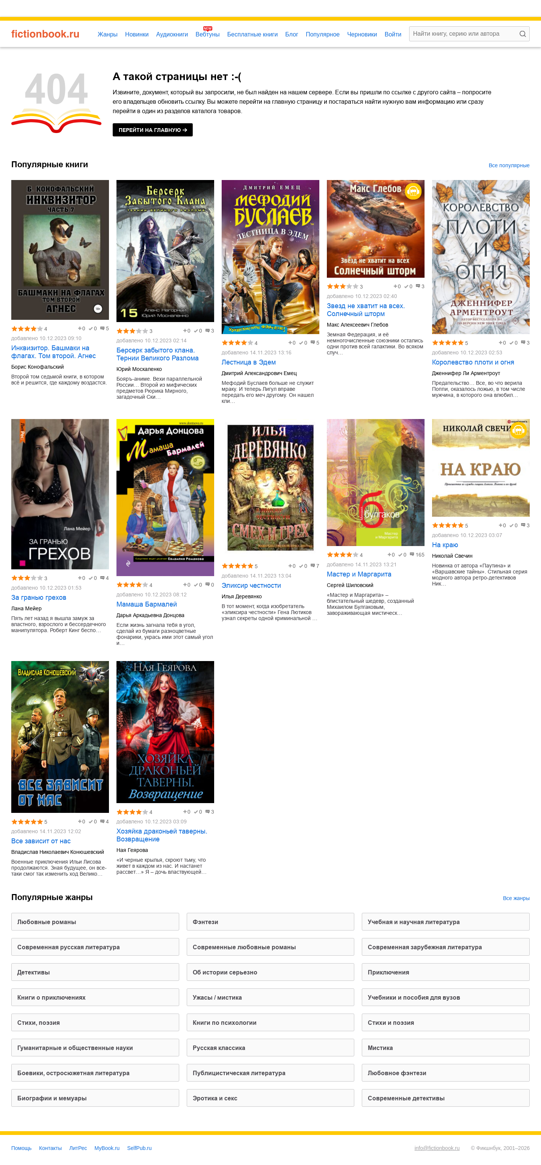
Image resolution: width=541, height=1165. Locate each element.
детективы (33, 972)
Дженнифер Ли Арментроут (466, 373)
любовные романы (46, 922)
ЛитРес (78, 1148)
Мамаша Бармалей (146, 604)
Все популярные (509, 165)
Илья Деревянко (242, 596)
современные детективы (406, 1098)
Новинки (137, 34)
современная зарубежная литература (425, 947)
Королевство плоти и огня (473, 362)
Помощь (21, 1148)
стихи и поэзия (391, 1023)
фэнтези (205, 922)
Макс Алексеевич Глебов (357, 325)
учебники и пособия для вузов (414, 997)
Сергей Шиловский (350, 585)
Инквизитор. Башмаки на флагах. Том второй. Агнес (53, 352)
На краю (445, 545)
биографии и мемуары (52, 1098)
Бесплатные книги (252, 34)
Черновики (362, 34)
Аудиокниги (172, 34)
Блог (291, 34)
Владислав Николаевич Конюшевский (57, 852)
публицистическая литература (239, 1073)
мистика (380, 1048)
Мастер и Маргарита (359, 574)
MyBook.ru (107, 1148)
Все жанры (516, 898)
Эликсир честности (251, 585)
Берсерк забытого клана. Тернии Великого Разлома (157, 354)
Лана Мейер (26, 608)
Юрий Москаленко (139, 369)
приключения (388, 972)
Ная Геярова (132, 850)
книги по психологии (225, 1023)
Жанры (108, 34)
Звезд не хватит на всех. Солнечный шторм (366, 310)
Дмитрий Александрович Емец (259, 373)
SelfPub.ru (139, 1148)
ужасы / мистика (217, 997)
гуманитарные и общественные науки (75, 1048)
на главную (150, 130)
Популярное (323, 34)
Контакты (50, 1148)
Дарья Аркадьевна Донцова (150, 615)
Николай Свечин (452, 556)
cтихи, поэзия (38, 1023)
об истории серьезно (225, 972)
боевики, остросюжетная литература (73, 1073)
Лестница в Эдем (249, 362)
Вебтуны (207, 34)
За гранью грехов (38, 597)
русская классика (219, 1048)
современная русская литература (68, 947)
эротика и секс (215, 1098)
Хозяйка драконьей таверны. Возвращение (161, 835)
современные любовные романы (244, 947)
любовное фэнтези (397, 1073)
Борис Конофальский (37, 367)
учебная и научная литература (414, 922)
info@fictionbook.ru (436, 1148)
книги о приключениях (51, 997)
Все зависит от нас (41, 841)
